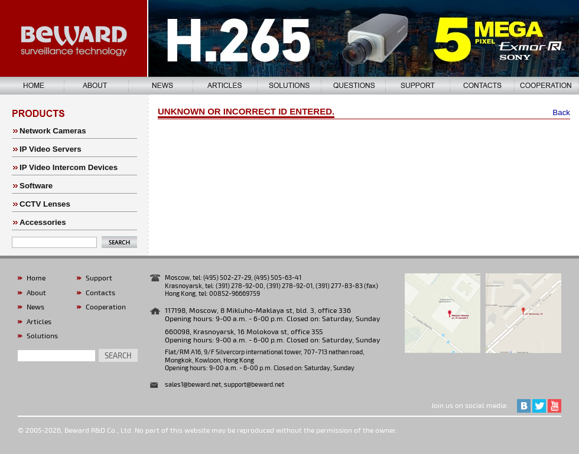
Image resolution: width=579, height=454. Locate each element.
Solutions (42, 335)
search (118, 355)
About (36, 292)
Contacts (100, 292)
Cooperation (106, 306)
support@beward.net (254, 384)
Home (36, 277)
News (35, 306)
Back (561, 112)
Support (99, 277)
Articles (39, 321)
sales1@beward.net (193, 384)
